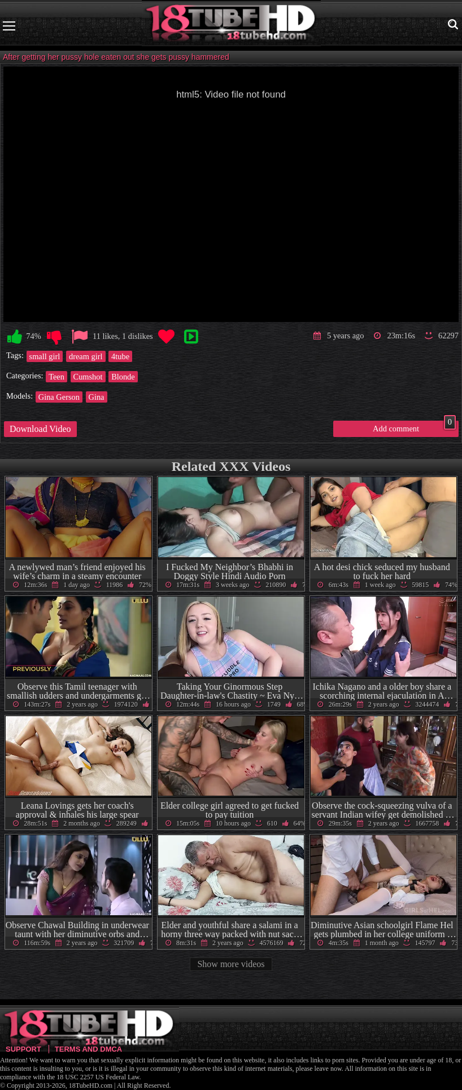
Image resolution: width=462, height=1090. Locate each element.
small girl (44, 356)
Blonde (123, 376)
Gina (96, 396)
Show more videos (230, 964)
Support (23, 1049)
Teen (56, 376)
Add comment (414, 427)
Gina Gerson (59, 396)
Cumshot (88, 376)
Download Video (40, 429)
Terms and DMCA (88, 1049)
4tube (120, 356)
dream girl (86, 356)
